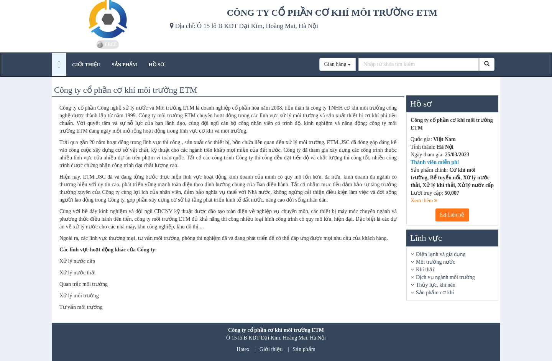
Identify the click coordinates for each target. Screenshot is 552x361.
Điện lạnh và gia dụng (440, 254)
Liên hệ (452, 215)
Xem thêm (424, 200)
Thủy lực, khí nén (435, 285)
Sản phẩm (304, 349)
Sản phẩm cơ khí (435, 292)
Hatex (243, 349)
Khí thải (425, 269)
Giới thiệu (271, 349)
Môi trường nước (435, 262)
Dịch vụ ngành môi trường (445, 277)
